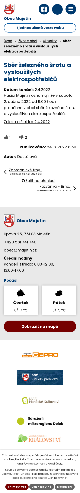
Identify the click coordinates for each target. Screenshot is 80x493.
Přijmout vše (17, 487)
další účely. (55, 463)
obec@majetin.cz (20, 250)
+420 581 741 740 (20, 242)
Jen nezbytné (41, 487)
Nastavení (64, 487)
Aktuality (50, 41)
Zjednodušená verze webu (40, 27)
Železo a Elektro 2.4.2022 (27, 121)
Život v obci (27, 41)
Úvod (8, 41)
